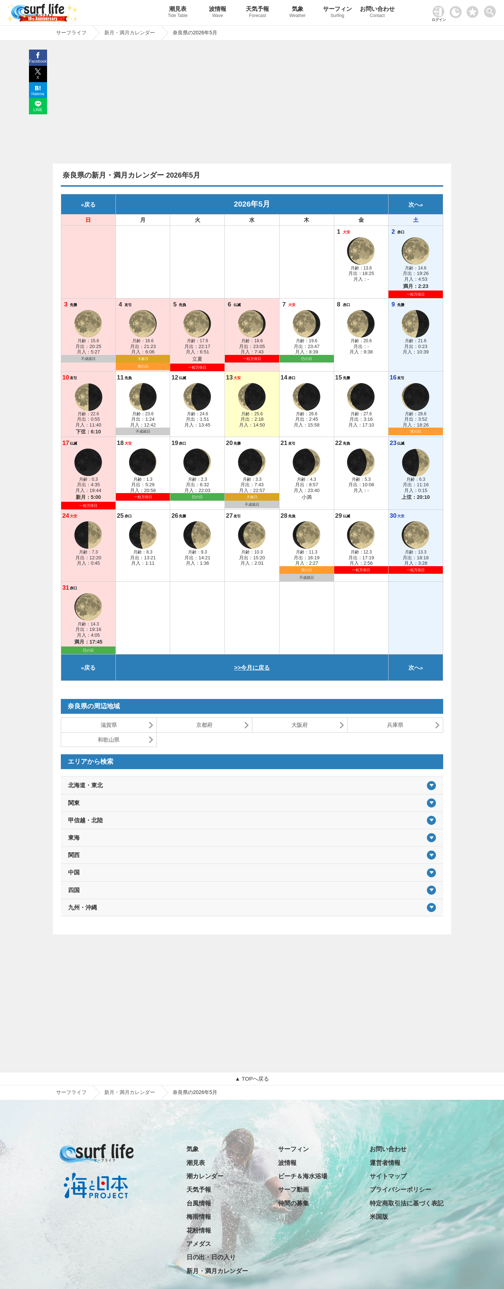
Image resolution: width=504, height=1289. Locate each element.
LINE (37, 109)
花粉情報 (198, 1230)
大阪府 (299, 725)
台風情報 (198, 1203)
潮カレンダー (204, 1176)
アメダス (198, 1244)
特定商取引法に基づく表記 (407, 1203)
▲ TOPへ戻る (252, 1079)
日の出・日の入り (211, 1257)
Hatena (38, 94)
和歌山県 (108, 740)
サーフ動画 (293, 1189)
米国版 (379, 1216)
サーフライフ (71, 1092)
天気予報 (257, 13)
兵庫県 (395, 725)
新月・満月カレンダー (129, 1092)
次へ (414, 205)
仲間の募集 (293, 1203)
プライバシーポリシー (400, 1189)
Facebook (37, 61)
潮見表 (178, 13)
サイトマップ (388, 1176)
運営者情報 (385, 1162)
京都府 (204, 725)
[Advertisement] (252, 103)
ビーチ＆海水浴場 (302, 1176)
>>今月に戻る (252, 668)
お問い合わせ (377, 13)
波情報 (218, 13)
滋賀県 (109, 725)
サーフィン (337, 13)
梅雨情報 (198, 1216)
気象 (297, 13)
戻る (90, 205)
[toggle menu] (491, 9)
